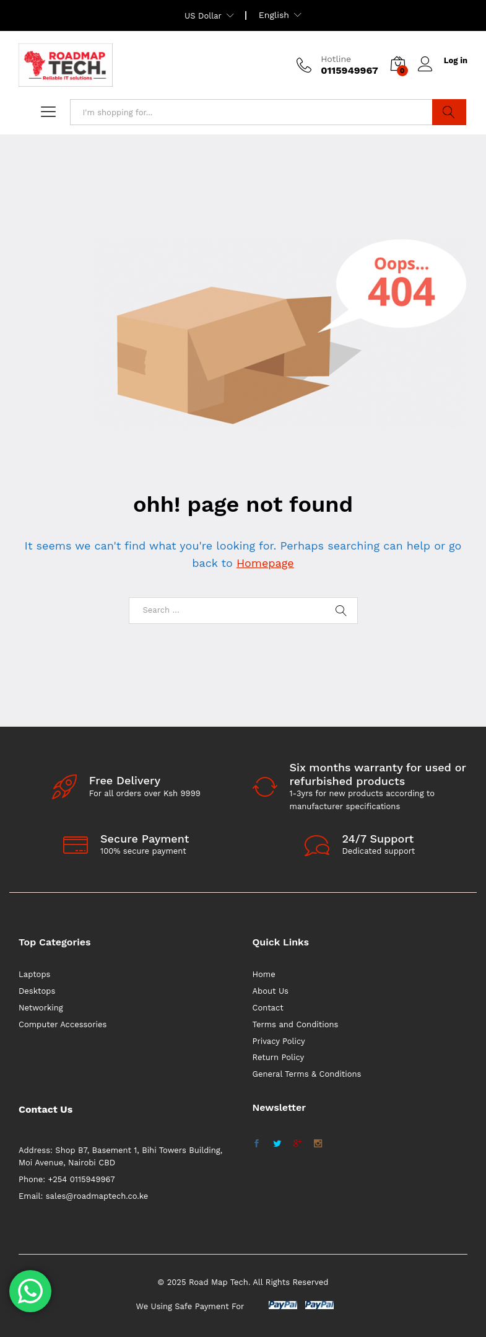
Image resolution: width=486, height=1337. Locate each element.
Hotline (336, 59)
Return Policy (279, 1057)
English (274, 15)
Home (264, 974)
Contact (268, 1007)
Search (449, 112)
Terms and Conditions (296, 1024)
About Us (271, 991)
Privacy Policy (279, 1041)
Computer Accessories (62, 1024)
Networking (41, 1007)
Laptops (34, 974)
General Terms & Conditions (307, 1074)
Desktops (37, 991)
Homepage (265, 562)
